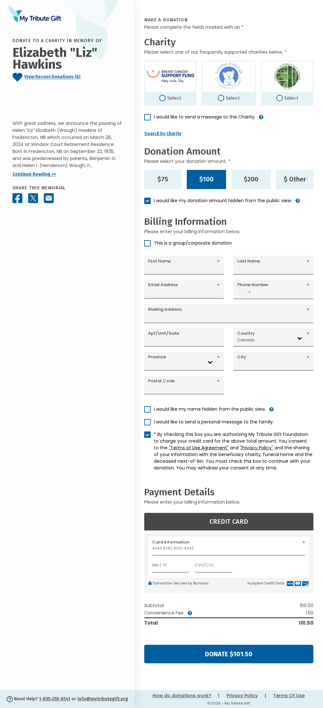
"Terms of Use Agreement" (199, 448)
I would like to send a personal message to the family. (214, 422)
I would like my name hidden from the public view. (210, 409)
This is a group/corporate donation (193, 243)
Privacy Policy (242, 695)
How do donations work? (182, 695)
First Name (159, 261)
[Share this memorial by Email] (49, 198)
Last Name (248, 261)
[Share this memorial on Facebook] (17, 198)
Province (157, 357)
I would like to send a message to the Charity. (205, 117)
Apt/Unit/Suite (163, 333)
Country (246, 333)
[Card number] (228, 550)
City (241, 357)
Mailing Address (165, 309)
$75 (162, 179)
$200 (251, 179)
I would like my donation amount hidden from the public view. (223, 200)
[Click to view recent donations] (67, 77)
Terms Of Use (289, 695)
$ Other (295, 179)
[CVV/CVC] (213, 564)
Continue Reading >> (34, 174)
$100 (206, 179)
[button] (261, 119)
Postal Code (161, 381)
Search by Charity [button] (162, 133)
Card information (170, 542)
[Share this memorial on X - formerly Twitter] (33, 198)
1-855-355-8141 (54, 699)
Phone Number (252, 285)
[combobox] (245, 292)
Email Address (163, 285)
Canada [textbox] (246, 340)
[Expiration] (170, 564)
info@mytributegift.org (102, 699)
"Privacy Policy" (256, 448)
